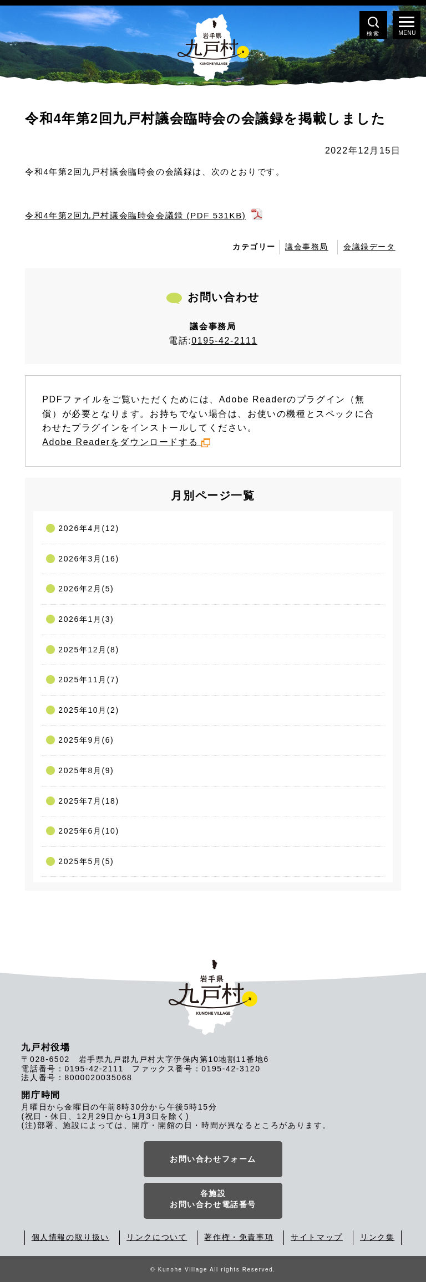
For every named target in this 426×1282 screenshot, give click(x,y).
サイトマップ (317, 1237)
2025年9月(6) (86, 740)
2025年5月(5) (86, 861)
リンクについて (156, 1237)
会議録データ (369, 246)
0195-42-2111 (224, 340)
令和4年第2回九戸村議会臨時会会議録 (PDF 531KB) (135, 215)
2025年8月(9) (86, 770)
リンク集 (377, 1237)
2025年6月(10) (88, 830)
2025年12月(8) (88, 649)
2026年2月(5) (86, 588)
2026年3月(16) (88, 558)
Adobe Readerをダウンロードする (126, 442)
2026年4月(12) (88, 528)
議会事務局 (306, 246)
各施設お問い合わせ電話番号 (213, 1199)
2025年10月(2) (88, 710)
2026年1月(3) (86, 619)
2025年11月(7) (88, 679)
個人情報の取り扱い (70, 1237)
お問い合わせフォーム (213, 1159)
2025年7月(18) (88, 800)
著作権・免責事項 (238, 1237)
